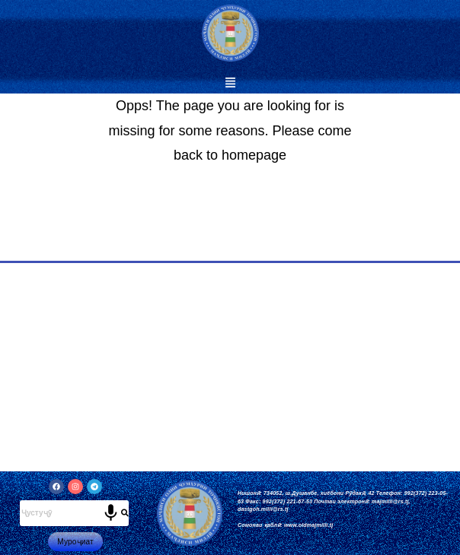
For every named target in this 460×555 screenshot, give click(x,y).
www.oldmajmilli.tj (308, 525)
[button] (230, 83)
